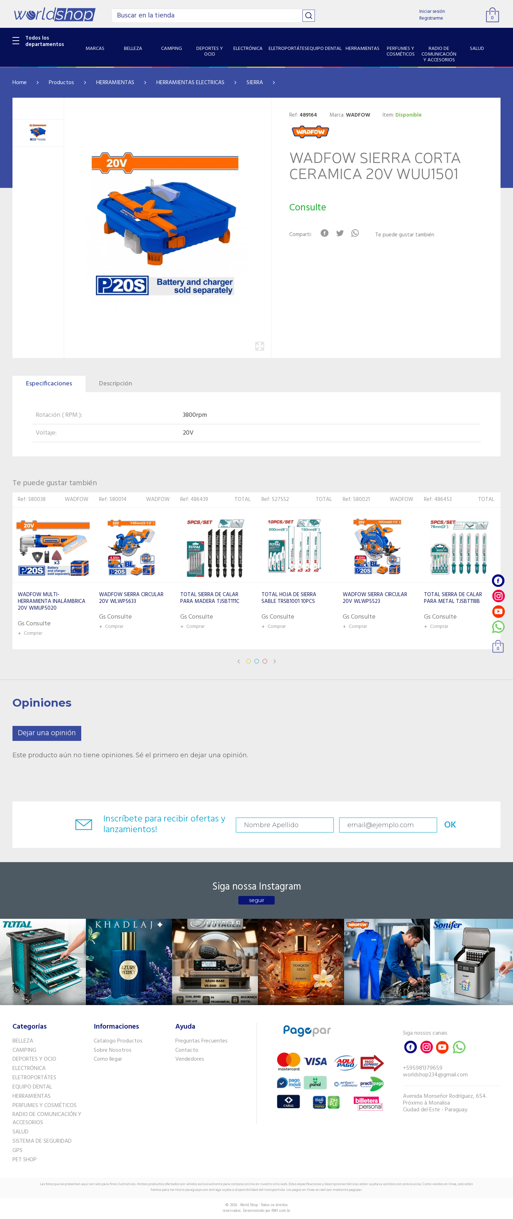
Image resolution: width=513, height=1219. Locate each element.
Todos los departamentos (44, 41)
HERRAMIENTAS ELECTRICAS (190, 82)
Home (19, 82)
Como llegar (108, 1059)
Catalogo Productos (118, 1041)
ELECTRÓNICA (29, 1068)
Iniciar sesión (432, 11)
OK (450, 825)
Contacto (186, 1050)
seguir (256, 900)
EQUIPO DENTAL (32, 1087)
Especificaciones (49, 384)
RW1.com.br (280, 1210)
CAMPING (24, 1050)
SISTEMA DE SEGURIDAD (42, 1141)
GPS (17, 1150)
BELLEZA (22, 1041)
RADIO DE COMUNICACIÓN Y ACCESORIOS (46, 1118)
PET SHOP (24, 1159)
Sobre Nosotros (112, 1050)
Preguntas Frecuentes (201, 1041)
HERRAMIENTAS (115, 82)
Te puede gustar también (404, 235)
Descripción (115, 384)
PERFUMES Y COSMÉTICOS (44, 1105)
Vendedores (189, 1059)
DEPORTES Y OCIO (34, 1059)
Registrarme (431, 18)
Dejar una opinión (47, 733)
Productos (61, 82)
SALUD (20, 1132)
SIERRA (255, 82)
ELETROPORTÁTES (34, 1077)
